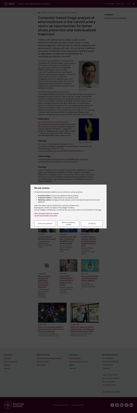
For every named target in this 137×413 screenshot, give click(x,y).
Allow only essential (45, 224)
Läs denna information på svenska (45, 216)
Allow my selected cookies (68, 223)
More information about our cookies (46, 213)
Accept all (92, 224)
